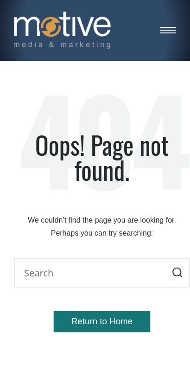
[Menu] (168, 30)
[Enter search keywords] (102, 273)
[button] (177, 273)
